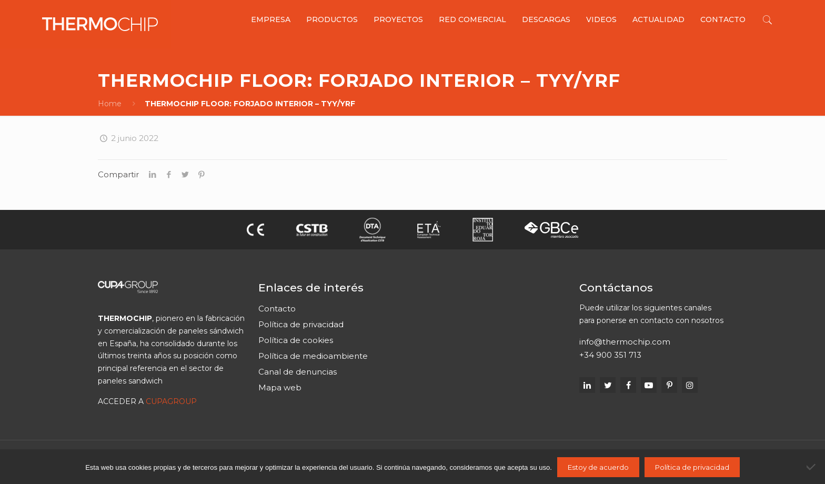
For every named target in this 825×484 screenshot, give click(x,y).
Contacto (277, 309)
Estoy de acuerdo (598, 467)
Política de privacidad (301, 324)
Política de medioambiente (313, 356)
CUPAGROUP (171, 401)
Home (110, 103)
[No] (812, 466)
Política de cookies (295, 340)
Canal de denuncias (297, 372)
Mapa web (279, 387)
